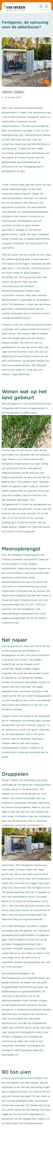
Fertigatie (19, 92)
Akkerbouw (7, 92)
